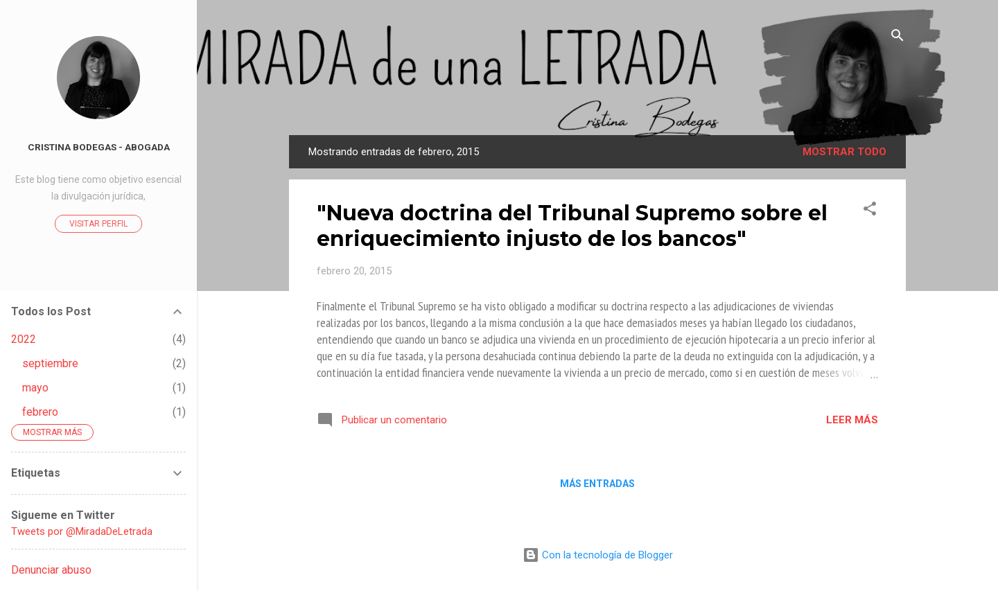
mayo (35, 387)
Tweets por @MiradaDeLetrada (81, 531)
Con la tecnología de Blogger (598, 555)
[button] (869, 211)
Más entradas (597, 483)
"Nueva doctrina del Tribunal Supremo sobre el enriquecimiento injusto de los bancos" (572, 226)
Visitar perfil (98, 224)
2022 (23, 339)
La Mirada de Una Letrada (598, 94)
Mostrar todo (844, 151)
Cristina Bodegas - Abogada (99, 146)
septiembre (50, 363)
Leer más (852, 420)
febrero (40, 411)
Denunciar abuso (51, 569)
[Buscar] (897, 38)
